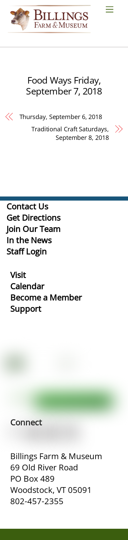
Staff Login (26, 251)
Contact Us (27, 206)
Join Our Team (33, 228)
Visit (18, 274)
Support (25, 308)
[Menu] (112, 9)
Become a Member (46, 297)
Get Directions (33, 217)
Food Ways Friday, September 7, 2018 (64, 85)
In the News (29, 240)
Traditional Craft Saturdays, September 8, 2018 (70, 133)
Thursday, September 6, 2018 (60, 117)
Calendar (27, 286)
